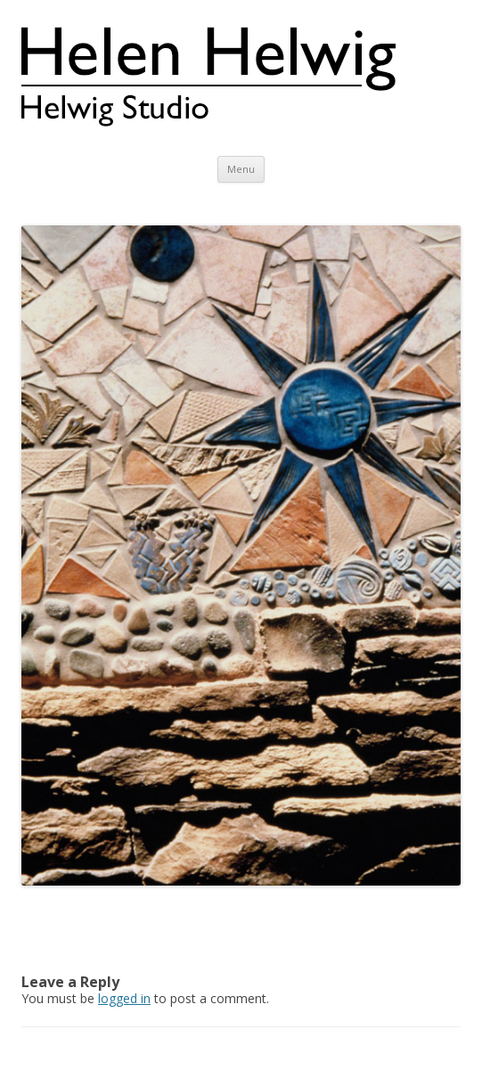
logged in (124, 998)
